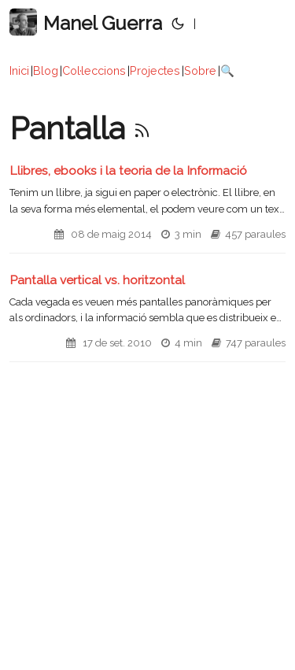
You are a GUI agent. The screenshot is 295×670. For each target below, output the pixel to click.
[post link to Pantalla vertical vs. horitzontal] (147, 317)
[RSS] (142, 127)
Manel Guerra (85, 22)
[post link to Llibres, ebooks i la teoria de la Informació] (147, 208)
